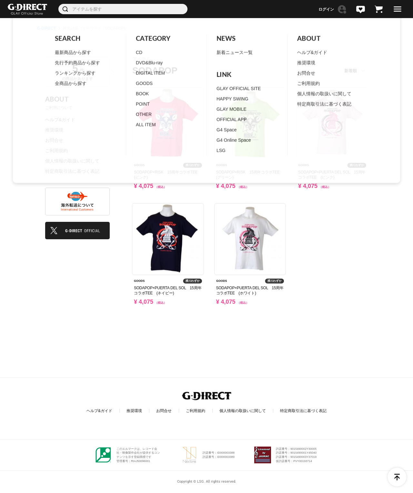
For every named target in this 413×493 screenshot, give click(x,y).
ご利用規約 (56, 150)
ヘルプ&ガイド (60, 119)
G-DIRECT (46, 28)
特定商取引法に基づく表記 (72, 171)
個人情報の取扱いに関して (72, 160)
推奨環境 (54, 130)
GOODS (139, 165)
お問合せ (54, 140)
